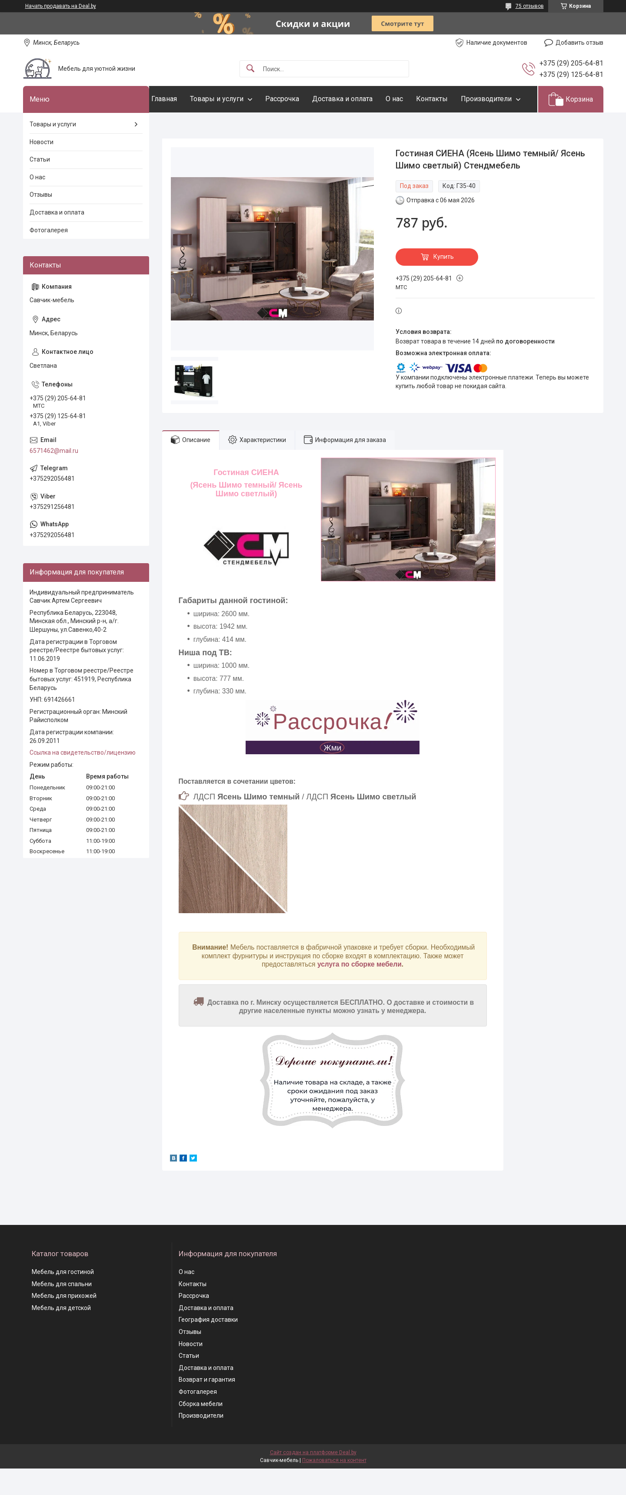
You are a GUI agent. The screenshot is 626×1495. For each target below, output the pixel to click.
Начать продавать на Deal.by (60, 6)
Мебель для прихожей (64, 1322)
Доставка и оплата (360, 99)
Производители (194, 125)
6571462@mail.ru (54, 477)
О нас (411, 99)
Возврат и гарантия (207, 1406)
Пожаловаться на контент (334, 1487)
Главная (181, 99)
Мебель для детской (61, 1334)
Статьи (40, 186)
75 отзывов (530, 6)
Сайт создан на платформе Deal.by (313, 1479)
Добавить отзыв (579, 42)
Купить (443, 283)
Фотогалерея (49, 256)
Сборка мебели (201, 1430)
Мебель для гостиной (63, 1298)
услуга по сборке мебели (359, 991)
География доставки (208, 1346)
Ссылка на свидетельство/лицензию (83, 779)
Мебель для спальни (62, 1310)
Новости (41, 168)
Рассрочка (299, 99)
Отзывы (41, 221)
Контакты (449, 99)
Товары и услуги (234, 99)
